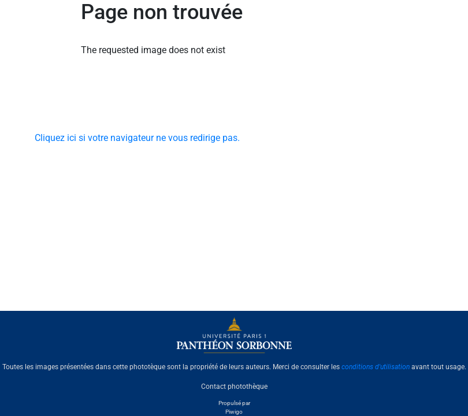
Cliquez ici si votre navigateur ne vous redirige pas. (137, 137)
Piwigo (234, 411)
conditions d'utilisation (375, 367)
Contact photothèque (234, 386)
